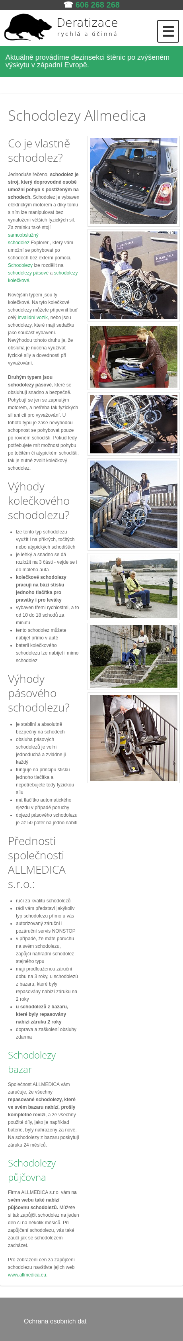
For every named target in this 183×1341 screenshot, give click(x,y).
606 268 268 (98, 4)
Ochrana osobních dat (55, 1321)
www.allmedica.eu (27, 1275)
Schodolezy (20, 265)
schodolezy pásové (28, 273)
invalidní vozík (33, 317)
